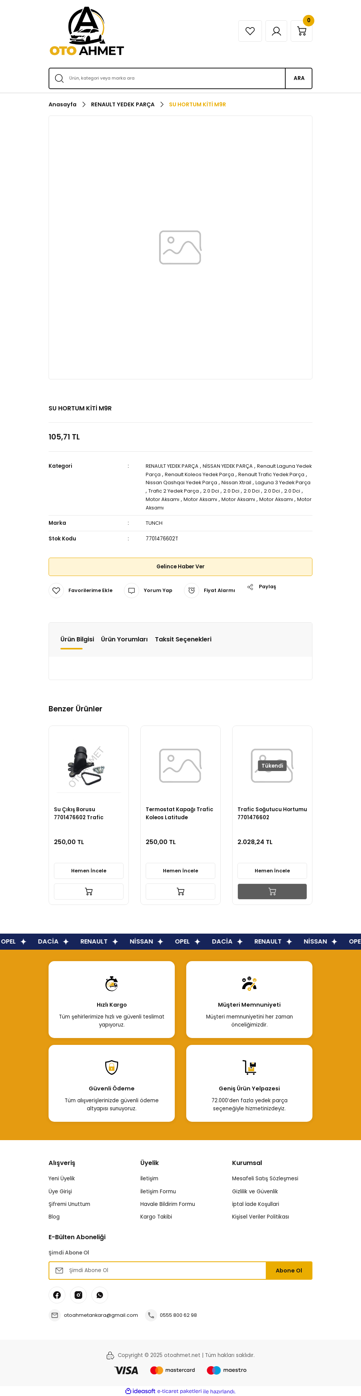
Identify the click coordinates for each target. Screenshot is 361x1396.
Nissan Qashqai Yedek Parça (201, 482)
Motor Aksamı (196, 498)
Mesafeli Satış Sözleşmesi (265, 1177)
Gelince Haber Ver (180, 565)
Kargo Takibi (156, 1215)
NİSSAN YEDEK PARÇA (233, 466)
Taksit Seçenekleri (183, 638)
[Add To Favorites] (81, 589)
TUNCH (154, 522)
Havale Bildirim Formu (167, 1203)
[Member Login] (273, 31)
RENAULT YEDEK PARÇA (174, 466)
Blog (54, 1215)
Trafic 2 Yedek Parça (208, 490)
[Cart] (300, 31)
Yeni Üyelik (62, 1177)
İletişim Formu (158, 1190)
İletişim (149, 1177)
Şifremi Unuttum (69, 1203)
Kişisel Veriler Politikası (260, 1215)
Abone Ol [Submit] (289, 1269)
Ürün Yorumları (124, 638)
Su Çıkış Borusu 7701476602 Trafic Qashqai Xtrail (79, 812)
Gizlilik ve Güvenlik (255, 1190)
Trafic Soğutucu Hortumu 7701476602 (266, 811)
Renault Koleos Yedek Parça (218, 474)
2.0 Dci (247, 490)
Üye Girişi (60, 1190)
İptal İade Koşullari (255, 1203)
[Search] (180, 78)
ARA (299, 78)
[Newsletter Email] (180, 1269)
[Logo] (87, 31)
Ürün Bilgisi (77, 638)
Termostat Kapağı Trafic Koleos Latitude (180, 811)
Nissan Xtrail (257, 482)
